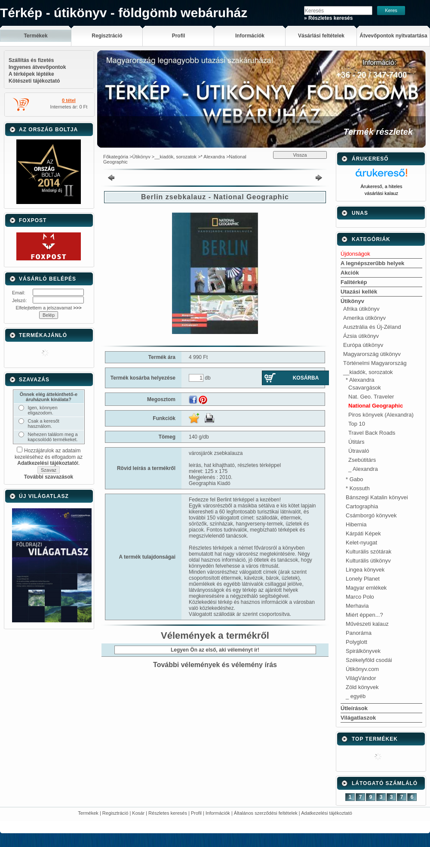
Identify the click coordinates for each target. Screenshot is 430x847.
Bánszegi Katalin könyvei (377, 497)
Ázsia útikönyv (361, 336)
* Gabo (354, 479)
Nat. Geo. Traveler (371, 396)
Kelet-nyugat (361, 542)
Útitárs (356, 442)
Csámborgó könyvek (371, 515)
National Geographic (375, 405)
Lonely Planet (363, 578)
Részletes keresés (167, 813)
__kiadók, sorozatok (175, 156)
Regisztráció (115, 813)
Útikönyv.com (362, 669)
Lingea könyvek (365, 569)
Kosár (138, 813)
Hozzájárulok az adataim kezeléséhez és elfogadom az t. (49, 457)
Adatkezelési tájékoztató (326, 813)
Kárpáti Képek (363, 533)
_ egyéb (356, 696)
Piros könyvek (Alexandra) (381, 414)
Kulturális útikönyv (368, 560)
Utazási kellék (359, 291)
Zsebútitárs (362, 460)
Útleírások (354, 708)
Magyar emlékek (366, 587)
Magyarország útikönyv (372, 354)
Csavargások (364, 387)
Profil (196, 813)
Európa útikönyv (363, 345)
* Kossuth (358, 488)
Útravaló (358, 451)
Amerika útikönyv (364, 318)
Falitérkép (354, 282)
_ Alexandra (363, 469)
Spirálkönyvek (363, 651)
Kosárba (306, 378)
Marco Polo (360, 597)
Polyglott (356, 642)
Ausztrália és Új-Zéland (372, 327)
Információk (218, 813)
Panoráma (359, 633)
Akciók (350, 272)
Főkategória (115, 156)
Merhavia (357, 606)
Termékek (88, 813)
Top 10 (356, 423)
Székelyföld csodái (369, 660)
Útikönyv (141, 156)
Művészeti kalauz (367, 624)
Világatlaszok (358, 717)
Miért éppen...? (364, 615)
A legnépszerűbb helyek (372, 263)
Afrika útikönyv (361, 309)
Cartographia (362, 506)
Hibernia (356, 524)
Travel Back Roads (371, 433)
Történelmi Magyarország (374, 363)
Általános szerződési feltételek (266, 813)
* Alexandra (213, 156)
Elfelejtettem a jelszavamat (48, 307)
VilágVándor (361, 678)
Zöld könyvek (362, 687)
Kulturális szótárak (368, 551)
